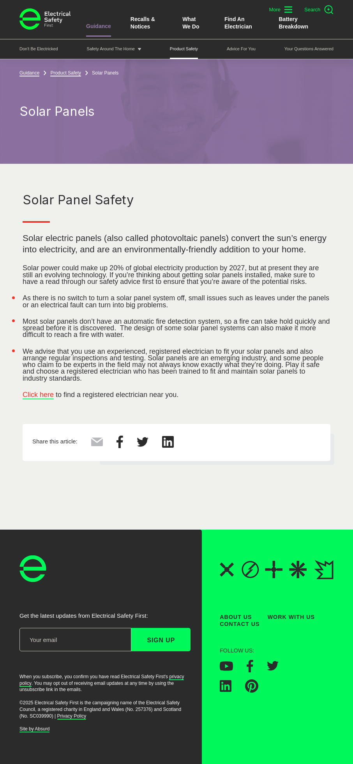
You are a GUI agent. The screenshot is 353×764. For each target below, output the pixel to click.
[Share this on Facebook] (119, 446)
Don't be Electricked (38, 48)
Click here (38, 395)
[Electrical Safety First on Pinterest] (251, 690)
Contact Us (239, 624)
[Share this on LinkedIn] (168, 445)
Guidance (98, 26)
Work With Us (291, 617)
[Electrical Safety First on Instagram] (298, 669)
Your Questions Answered (309, 48)
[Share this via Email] (97, 444)
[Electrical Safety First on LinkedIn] (225, 689)
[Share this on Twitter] (142, 444)
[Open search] (319, 9)
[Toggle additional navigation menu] (280, 9)
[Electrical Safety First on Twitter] (273, 668)
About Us (236, 617)
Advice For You (241, 48)
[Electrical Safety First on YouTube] (226, 668)
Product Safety (184, 48)
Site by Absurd (34, 729)
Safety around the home (111, 48)
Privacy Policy (71, 715)
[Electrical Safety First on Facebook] (250, 670)
